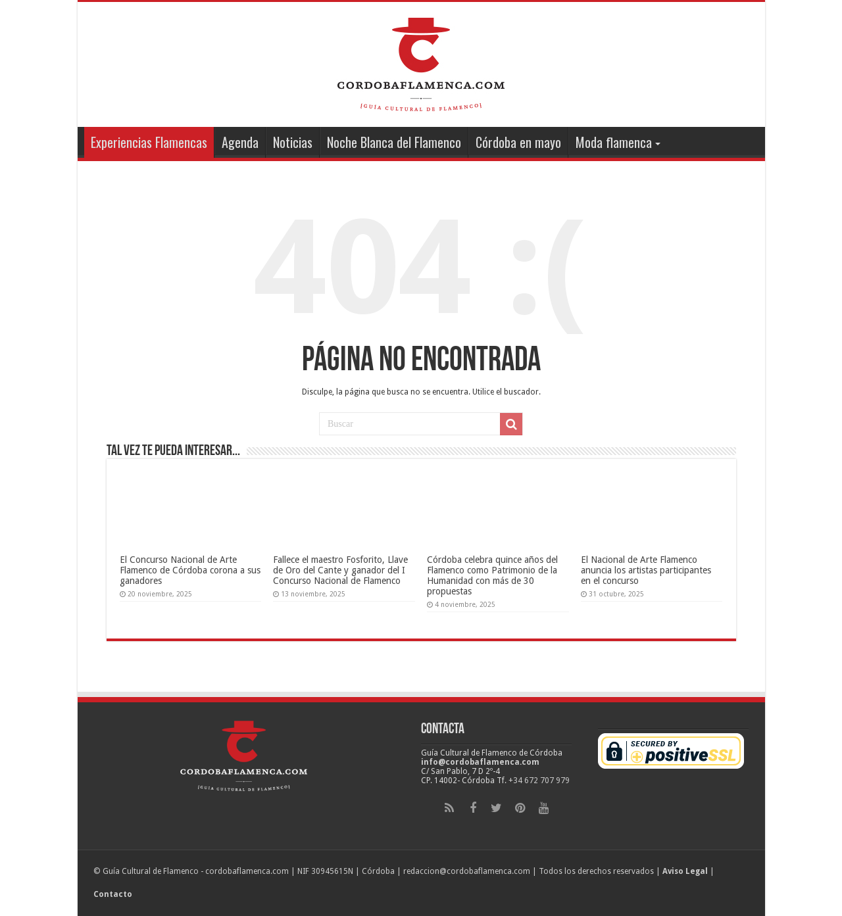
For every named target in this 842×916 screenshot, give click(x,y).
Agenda (240, 142)
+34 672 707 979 (539, 780)
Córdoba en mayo (518, 142)
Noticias (292, 142)
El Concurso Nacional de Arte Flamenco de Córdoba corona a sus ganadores (190, 570)
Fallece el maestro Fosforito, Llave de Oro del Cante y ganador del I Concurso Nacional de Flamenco (340, 570)
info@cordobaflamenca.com (480, 762)
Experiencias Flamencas (149, 142)
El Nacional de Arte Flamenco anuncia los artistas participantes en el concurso (646, 570)
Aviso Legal (685, 871)
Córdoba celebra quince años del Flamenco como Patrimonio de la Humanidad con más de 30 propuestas (492, 575)
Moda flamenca (614, 142)
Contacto (112, 894)
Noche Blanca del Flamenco (394, 142)
